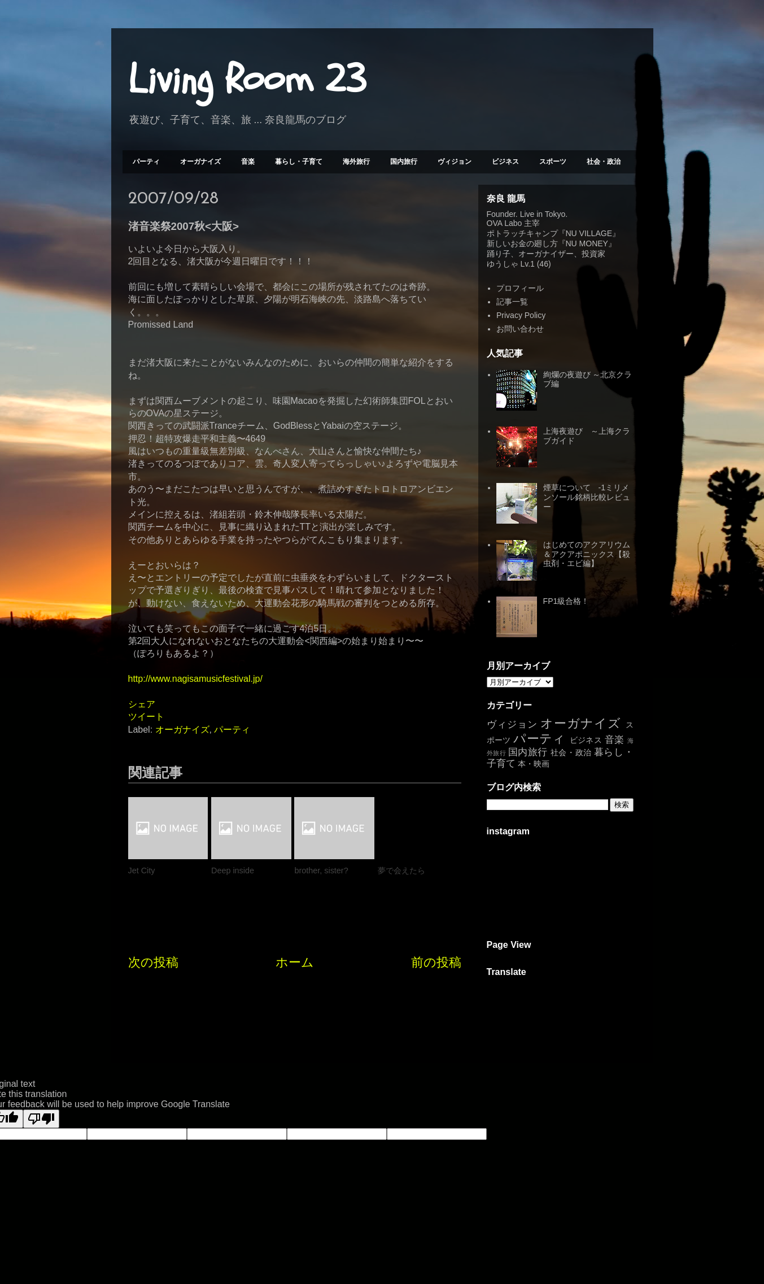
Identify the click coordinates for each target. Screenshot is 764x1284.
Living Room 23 (247, 80)
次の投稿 (153, 962)
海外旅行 (356, 162)
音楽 (248, 162)
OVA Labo (504, 223)
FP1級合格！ (566, 601)
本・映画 (533, 763)
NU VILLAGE (589, 233)
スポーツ (552, 162)
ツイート (146, 716)
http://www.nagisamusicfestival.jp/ (195, 679)
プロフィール (520, 288)
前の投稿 (436, 962)
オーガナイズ (200, 162)
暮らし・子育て (298, 162)
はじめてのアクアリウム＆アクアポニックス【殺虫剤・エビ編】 (586, 554)
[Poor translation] (41, 1118)
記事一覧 (512, 301)
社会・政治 (604, 162)
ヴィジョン (455, 162)
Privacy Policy (520, 315)
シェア (141, 704)
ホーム (295, 962)
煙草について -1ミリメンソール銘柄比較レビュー (586, 497)
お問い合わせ (520, 328)
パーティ (146, 162)
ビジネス (505, 162)
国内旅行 (403, 162)
